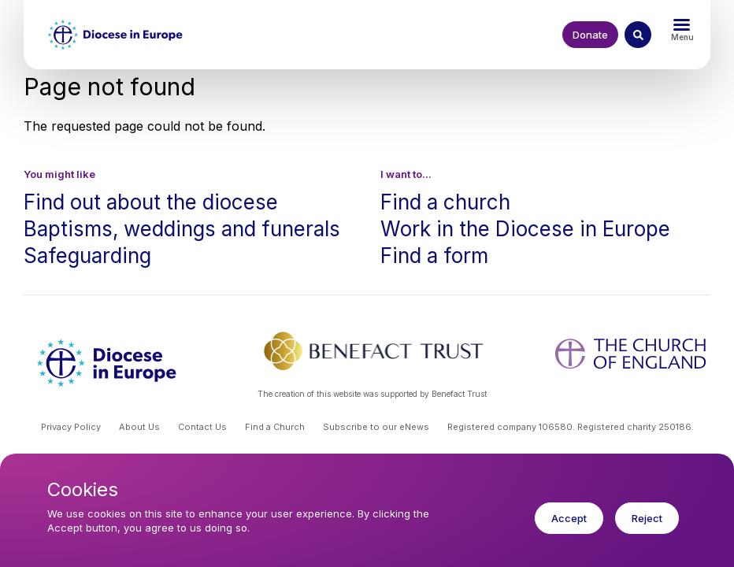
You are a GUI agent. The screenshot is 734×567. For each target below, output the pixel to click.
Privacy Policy (71, 426)
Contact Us (202, 426)
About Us (139, 426)
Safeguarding (87, 255)
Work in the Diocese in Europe (525, 229)
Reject (647, 527)
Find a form (434, 255)
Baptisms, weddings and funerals (182, 229)
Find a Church (275, 426)
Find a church (445, 202)
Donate (590, 34)
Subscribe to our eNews (376, 426)
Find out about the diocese (151, 202)
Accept (569, 527)
